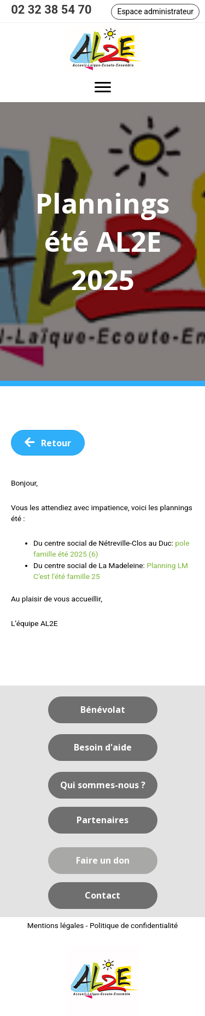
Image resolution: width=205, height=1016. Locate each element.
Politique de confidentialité (134, 925)
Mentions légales (55, 925)
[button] (155, 12)
